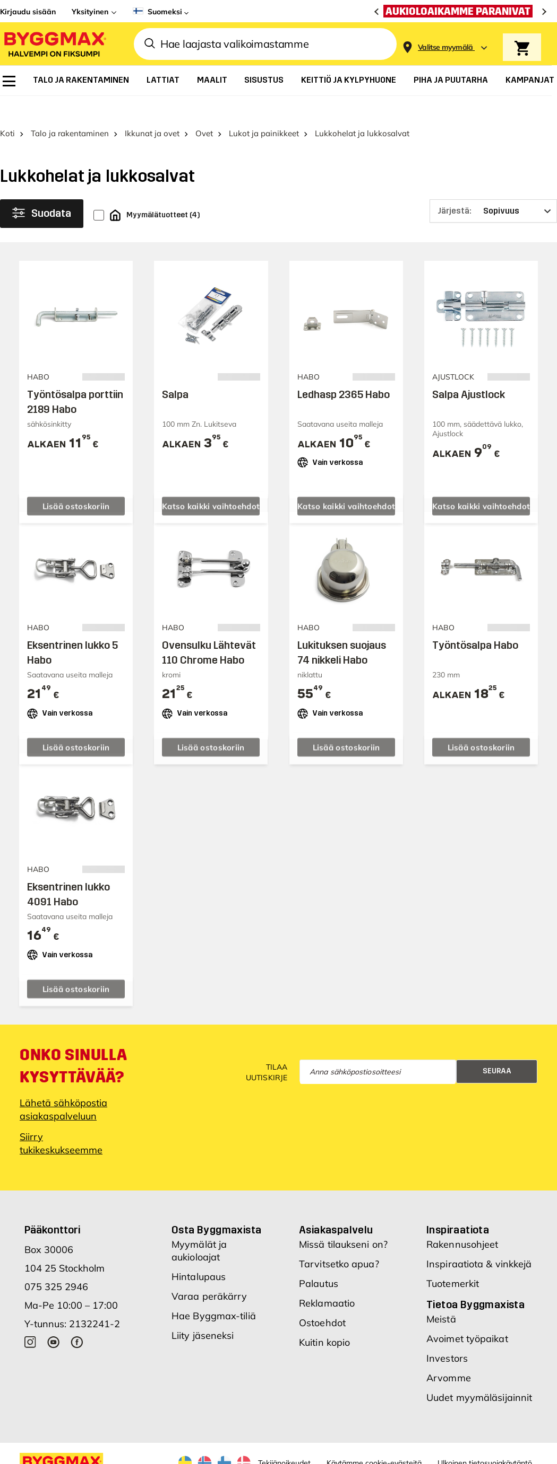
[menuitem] (9, 81)
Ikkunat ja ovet (152, 110)
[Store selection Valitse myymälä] (445, 47)
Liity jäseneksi (203, 1312)
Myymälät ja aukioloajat (199, 1226)
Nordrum (142, 1455)
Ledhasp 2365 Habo (343, 370)
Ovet (204, 110)
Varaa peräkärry (209, 1272)
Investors (447, 1334)
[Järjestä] (493, 187)
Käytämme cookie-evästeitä (374, 1439)
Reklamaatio (327, 1279)
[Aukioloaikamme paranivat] (460, 11)
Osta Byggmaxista (216, 1206)
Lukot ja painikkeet (264, 110)
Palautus (318, 1260)
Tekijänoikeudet (284, 1439)
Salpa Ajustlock (468, 370)
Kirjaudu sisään (28, 11)
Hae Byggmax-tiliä (214, 1292)
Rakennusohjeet (462, 1220)
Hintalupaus (199, 1253)
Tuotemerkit (452, 1260)
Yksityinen (90, 11)
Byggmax (107, 1455)
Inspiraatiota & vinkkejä (479, 1240)
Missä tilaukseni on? (343, 1220)
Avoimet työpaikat (467, 1315)
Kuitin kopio (324, 1318)
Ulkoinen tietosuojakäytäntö (485, 1439)
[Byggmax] (54, 44)
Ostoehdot (322, 1299)
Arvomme (448, 1354)
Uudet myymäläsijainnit (479, 1374)
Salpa (175, 370)
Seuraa (497, 1047)
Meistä (441, 1295)
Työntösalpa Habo (475, 621)
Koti (7, 110)
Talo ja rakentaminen (70, 110)
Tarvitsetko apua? (339, 1240)
